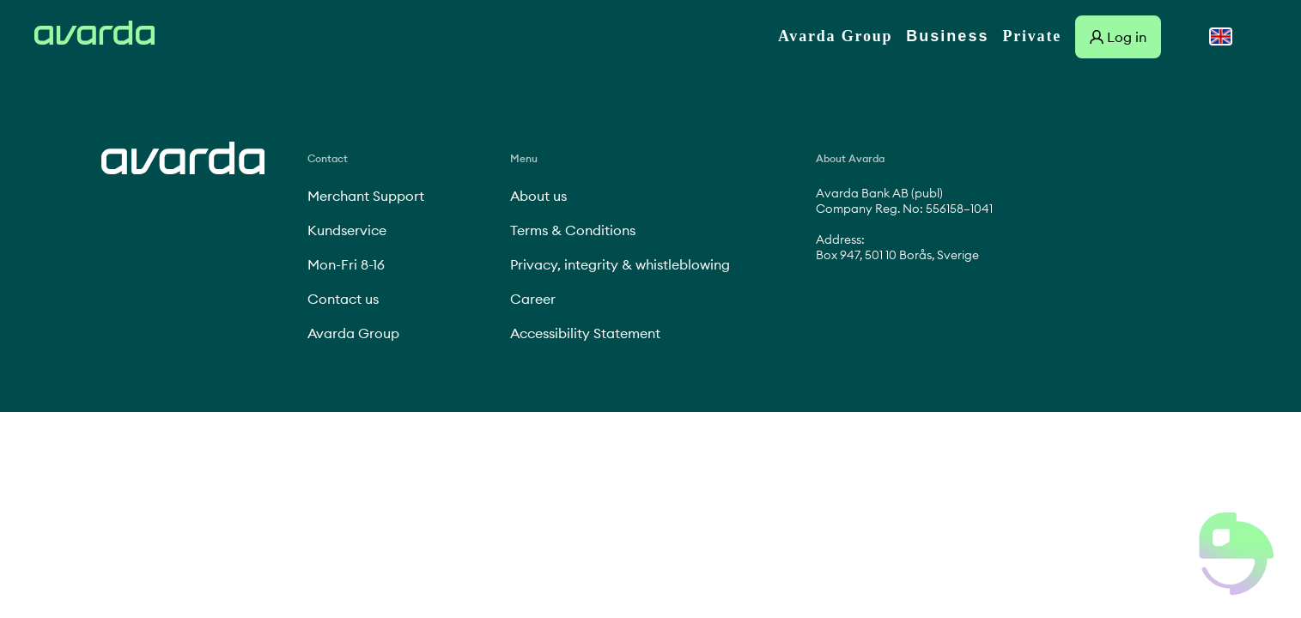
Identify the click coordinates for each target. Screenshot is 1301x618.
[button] (1236, 553)
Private (1031, 36)
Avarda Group (835, 36)
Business (947, 36)
